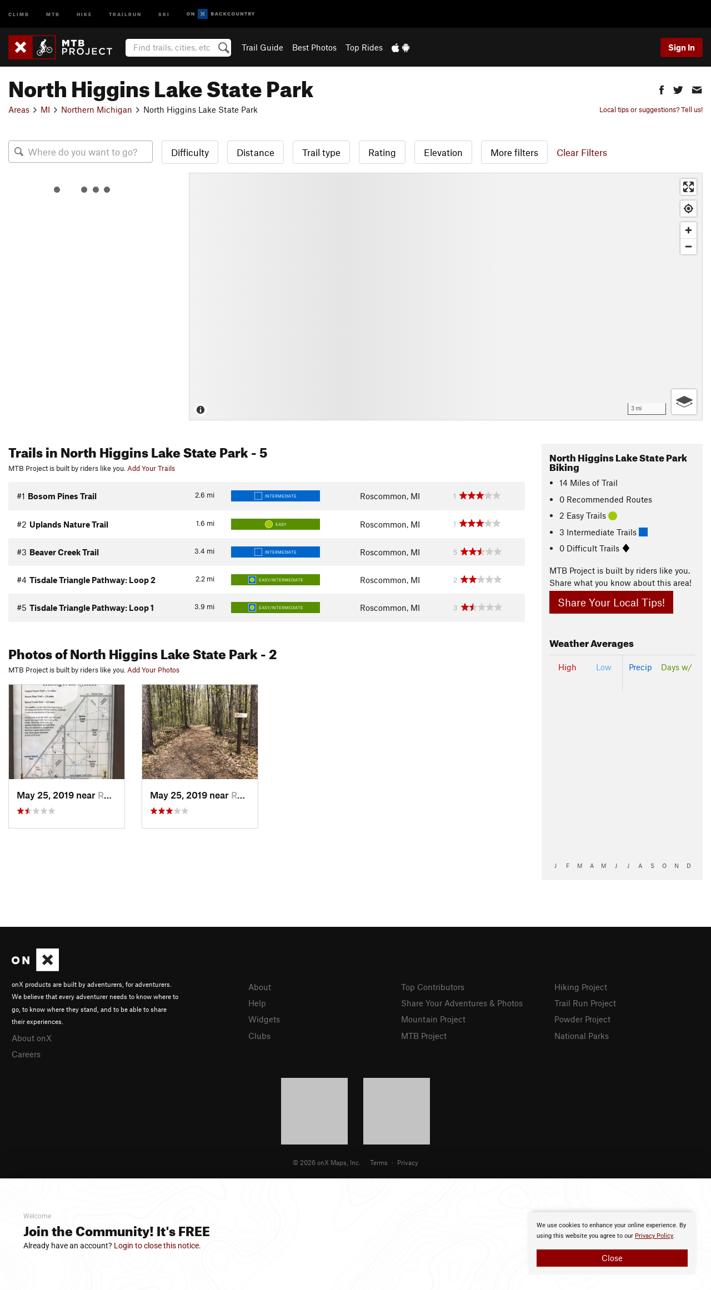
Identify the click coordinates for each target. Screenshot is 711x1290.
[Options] (684, 401)
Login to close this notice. (157, 1245)
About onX (32, 1038)
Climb (18, 13)
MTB (53, 13)
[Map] (445, 296)
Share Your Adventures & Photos (462, 1003)
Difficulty (190, 152)
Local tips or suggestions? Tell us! (651, 109)
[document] (612, 1243)
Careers (26, 1054)
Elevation (443, 152)
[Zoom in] (688, 230)
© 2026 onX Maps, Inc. (326, 1162)
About (259, 987)
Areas (18, 109)
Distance (255, 152)
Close (612, 1258)
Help (257, 1003)
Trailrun (125, 13)
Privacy (407, 1162)
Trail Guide (262, 47)
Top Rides (364, 47)
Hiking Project (580, 987)
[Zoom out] (688, 246)
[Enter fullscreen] (688, 187)
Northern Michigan (96, 109)
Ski (164, 13)
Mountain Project (433, 1019)
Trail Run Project (585, 1003)
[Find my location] (688, 208)
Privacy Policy (654, 1235)
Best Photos (314, 47)
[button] (661, 88)
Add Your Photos (153, 669)
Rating (382, 152)
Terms (379, 1162)
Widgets (264, 1019)
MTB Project (424, 1036)
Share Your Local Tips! (611, 602)
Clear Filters (582, 152)
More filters (514, 152)
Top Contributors (432, 987)
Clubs (259, 1036)
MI (45, 109)
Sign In (681, 47)
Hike (84, 13)
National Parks (581, 1036)
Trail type (321, 152)
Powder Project (582, 1019)
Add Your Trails (151, 468)
